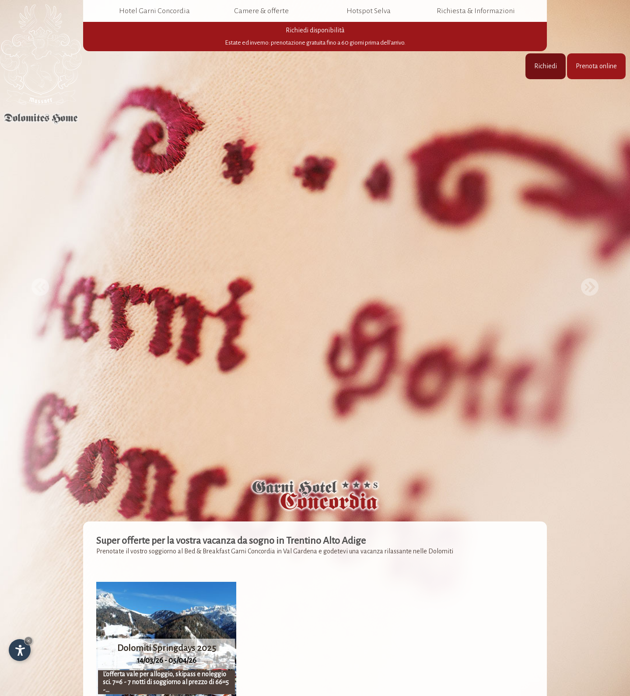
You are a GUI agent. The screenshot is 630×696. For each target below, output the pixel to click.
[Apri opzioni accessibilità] (20, 650)
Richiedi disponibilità (315, 37)
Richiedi (545, 66)
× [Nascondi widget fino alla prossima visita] (28, 640)
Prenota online (596, 66)
